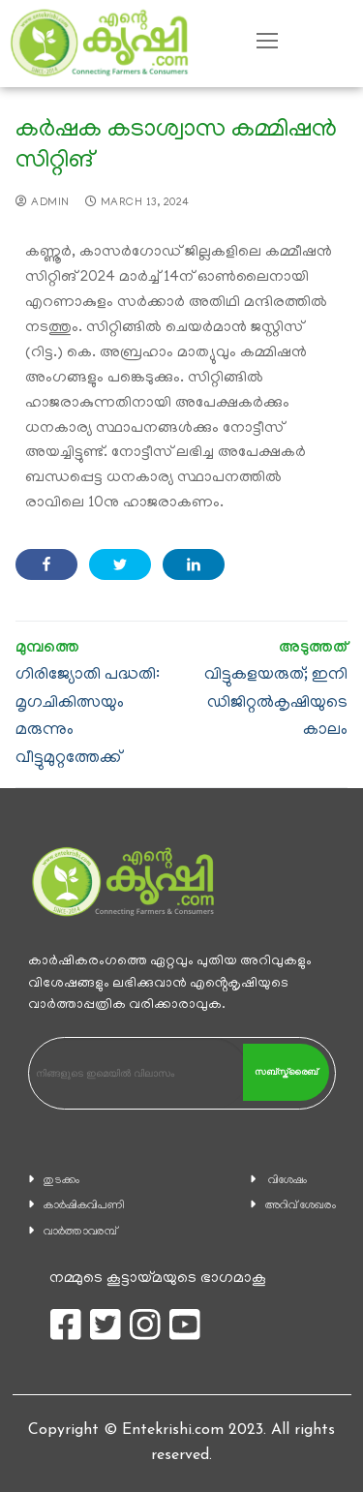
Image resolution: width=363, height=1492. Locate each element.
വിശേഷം (287, 1180)
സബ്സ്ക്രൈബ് (286, 1072)
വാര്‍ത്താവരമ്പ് (80, 1232)
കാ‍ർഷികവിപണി (84, 1206)
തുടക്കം (61, 1180)
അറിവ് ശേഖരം (300, 1206)
